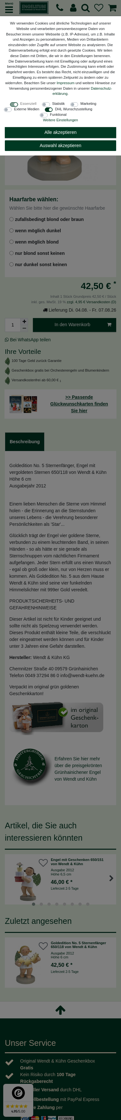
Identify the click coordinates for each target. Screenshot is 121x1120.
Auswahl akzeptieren (60, 145)
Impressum (65, 83)
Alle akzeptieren (61, 132)
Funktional (58, 114)
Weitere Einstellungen (60, 120)
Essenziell (28, 103)
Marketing (88, 103)
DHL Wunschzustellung (73, 109)
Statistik (58, 103)
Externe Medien (26, 109)
